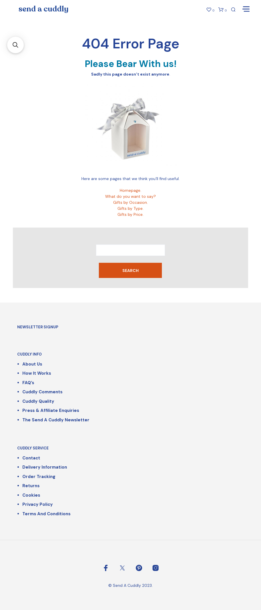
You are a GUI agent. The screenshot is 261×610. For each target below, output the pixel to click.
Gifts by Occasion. (130, 202)
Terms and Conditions (46, 514)
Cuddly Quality (38, 401)
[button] (15, 45)
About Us (32, 364)
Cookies (31, 495)
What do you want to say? (130, 196)
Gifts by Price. (130, 214)
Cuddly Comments (42, 392)
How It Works (36, 373)
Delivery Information (44, 467)
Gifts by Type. (130, 208)
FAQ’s (28, 383)
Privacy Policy (37, 504)
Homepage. (130, 190)
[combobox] (130, 250)
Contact (31, 458)
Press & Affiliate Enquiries (50, 410)
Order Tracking (38, 476)
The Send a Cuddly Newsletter (55, 420)
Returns (31, 486)
